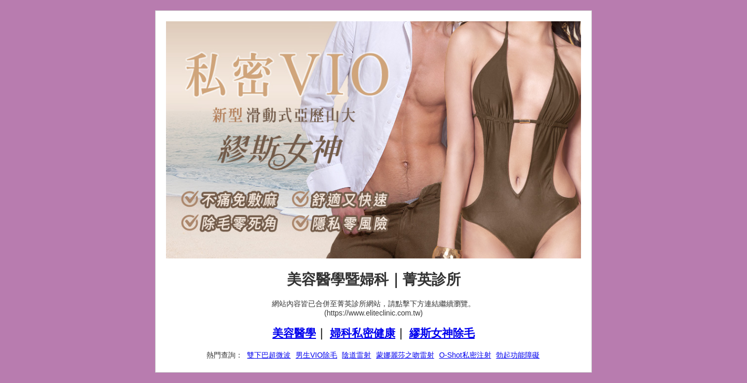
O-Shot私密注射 (465, 355)
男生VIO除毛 (316, 355)
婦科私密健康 (362, 333)
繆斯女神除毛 (442, 333)
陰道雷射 (356, 355)
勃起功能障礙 (518, 355)
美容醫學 (294, 333)
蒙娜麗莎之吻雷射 (405, 355)
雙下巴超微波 (268, 355)
